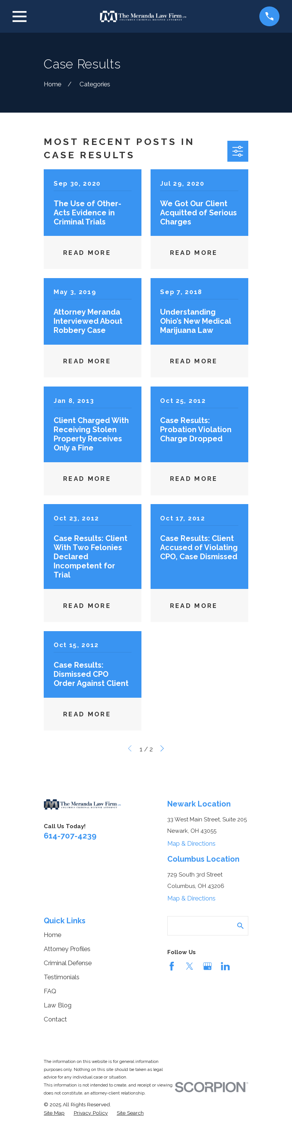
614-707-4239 (70, 835)
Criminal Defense (68, 963)
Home (52, 935)
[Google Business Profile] (207, 966)
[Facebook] (171, 966)
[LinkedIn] (225, 966)
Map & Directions (191, 843)
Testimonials (61, 977)
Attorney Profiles (67, 949)
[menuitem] (54, 1113)
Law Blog (57, 1005)
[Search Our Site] (240, 926)
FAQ (50, 991)
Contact (55, 1019)
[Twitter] (189, 966)
